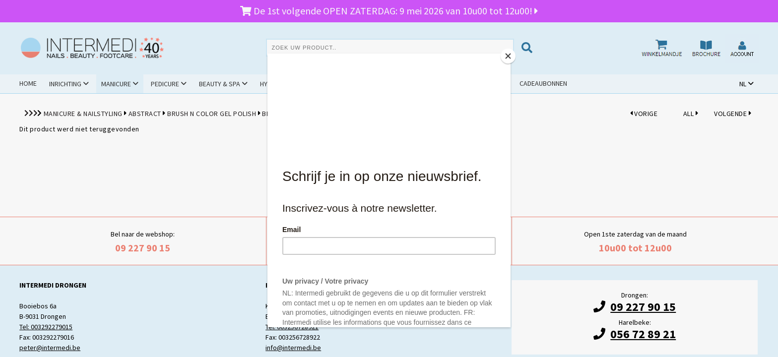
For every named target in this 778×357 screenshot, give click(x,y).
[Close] (508, 56)
